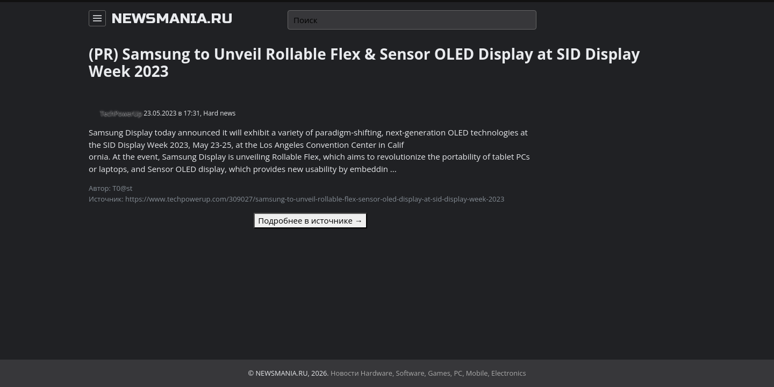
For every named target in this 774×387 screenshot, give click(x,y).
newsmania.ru (172, 18)
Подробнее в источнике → (310, 220)
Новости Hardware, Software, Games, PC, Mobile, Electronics (428, 373)
